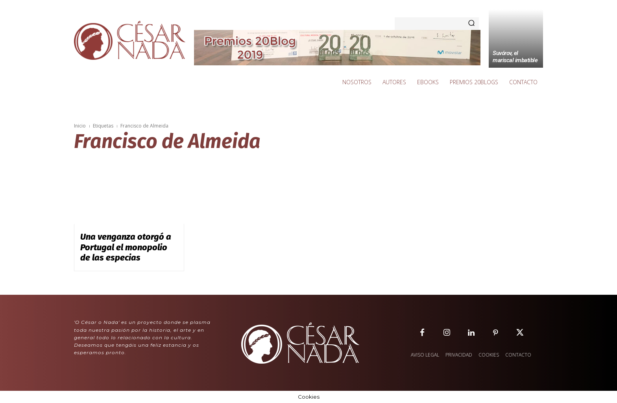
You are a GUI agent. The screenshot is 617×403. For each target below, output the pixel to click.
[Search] (471, 23)
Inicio (80, 125)
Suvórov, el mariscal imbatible (515, 57)
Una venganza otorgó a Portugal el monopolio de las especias (125, 247)
